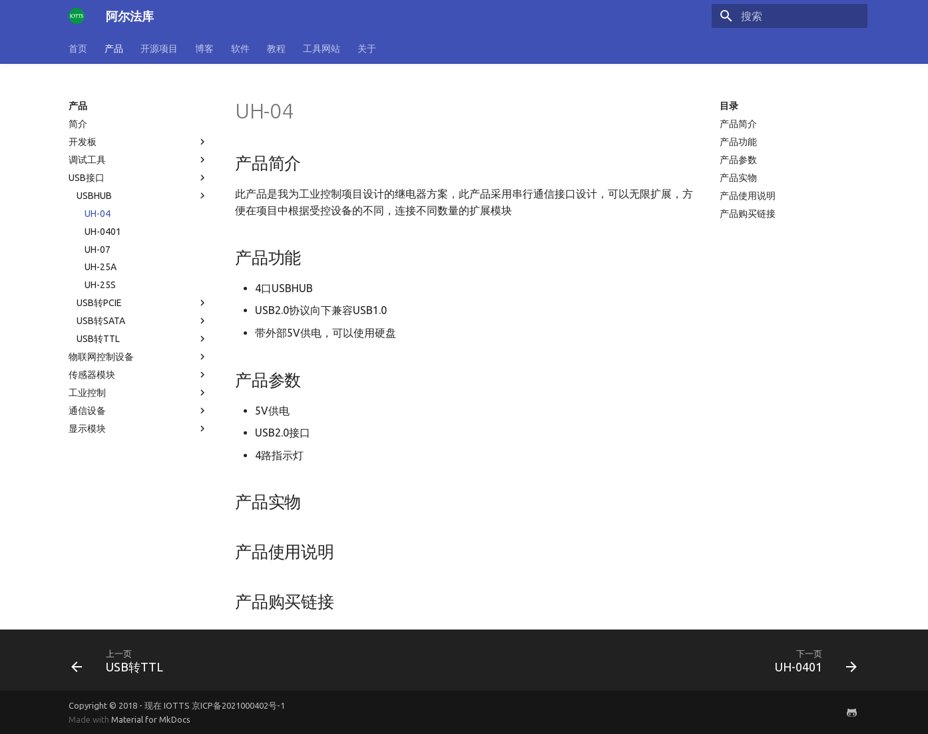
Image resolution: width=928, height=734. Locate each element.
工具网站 (321, 48)
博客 (204, 48)
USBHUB (142, 196)
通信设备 (138, 411)
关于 (366, 48)
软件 (240, 48)
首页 (78, 48)
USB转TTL (142, 339)
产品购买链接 (748, 213)
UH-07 (98, 249)
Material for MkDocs (150, 719)
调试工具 (138, 160)
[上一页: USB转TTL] (121, 660)
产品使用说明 (748, 195)
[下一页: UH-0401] (811, 660)
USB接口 (138, 178)
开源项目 (159, 48)
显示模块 (138, 429)
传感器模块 (138, 375)
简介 (78, 123)
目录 (729, 105)
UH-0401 (103, 231)
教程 (276, 48)
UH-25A (100, 267)
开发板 (138, 142)
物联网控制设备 (138, 357)
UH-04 (98, 213)
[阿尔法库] (76, 16)
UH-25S (100, 284)
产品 (114, 48)
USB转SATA (142, 321)
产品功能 (738, 141)
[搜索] (789, 16)
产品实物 (738, 177)
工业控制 (138, 393)
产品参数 (738, 159)
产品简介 (738, 123)
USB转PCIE (142, 303)
